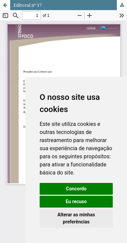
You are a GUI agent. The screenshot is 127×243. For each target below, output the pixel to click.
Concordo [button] (76, 188)
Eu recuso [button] (76, 201)
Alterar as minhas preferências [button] (76, 218)
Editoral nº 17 (28, 5)
